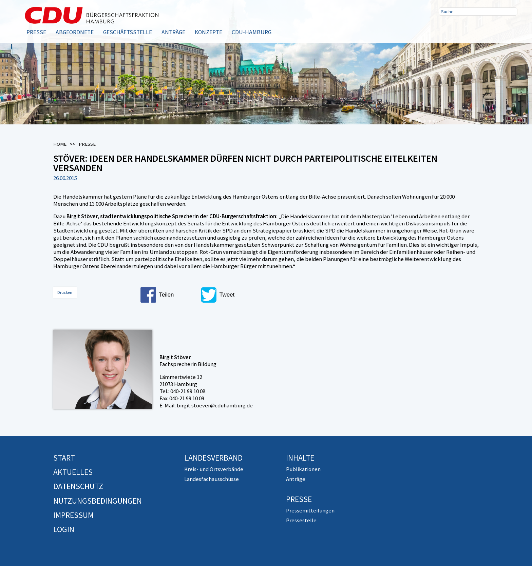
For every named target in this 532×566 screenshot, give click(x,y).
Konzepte (208, 32)
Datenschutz (78, 486)
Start (64, 458)
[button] (167, 295)
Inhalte (300, 458)
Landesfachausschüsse (211, 479)
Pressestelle (301, 520)
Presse (36, 32)
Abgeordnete (75, 32)
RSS (489, 28)
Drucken (64, 292)
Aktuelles (73, 472)
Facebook (446, 28)
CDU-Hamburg (251, 32)
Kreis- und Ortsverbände (213, 469)
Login (63, 529)
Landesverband (213, 458)
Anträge (173, 32)
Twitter (467, 28)
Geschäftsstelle (127, 32)
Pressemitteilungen (310, 510)
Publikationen (303, 469)
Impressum (73, 515)
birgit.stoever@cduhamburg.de (215, 405)
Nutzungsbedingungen (97, 501)
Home (59, 144)
